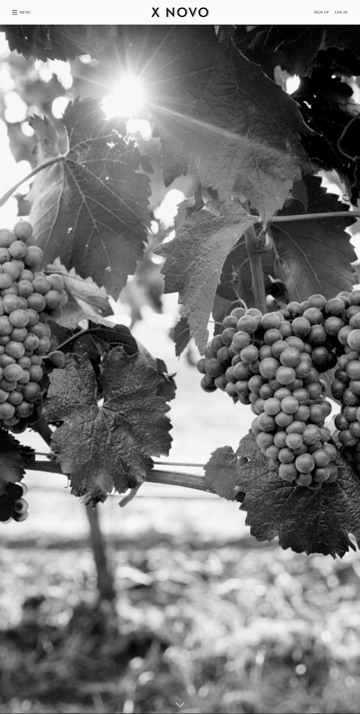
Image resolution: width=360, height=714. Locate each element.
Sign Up (321, 12)
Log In (341, 12)
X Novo (180, 12)
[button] (21, 12)
